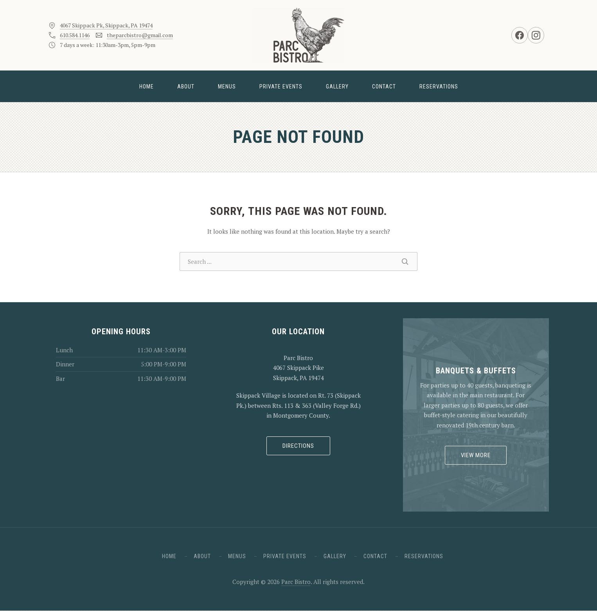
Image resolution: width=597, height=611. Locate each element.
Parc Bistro (296, 582)
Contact (384, 86)
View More (476, 455)
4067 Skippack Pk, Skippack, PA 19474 (106, 25)
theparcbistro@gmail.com (140, 35)
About (185, 86)
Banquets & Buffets (476, 370)
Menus (227, 86)
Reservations (438, 86)
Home (146, 86)
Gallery (337, 86)
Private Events (280, 86)
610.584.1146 (75, 35)
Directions (298, 445)
